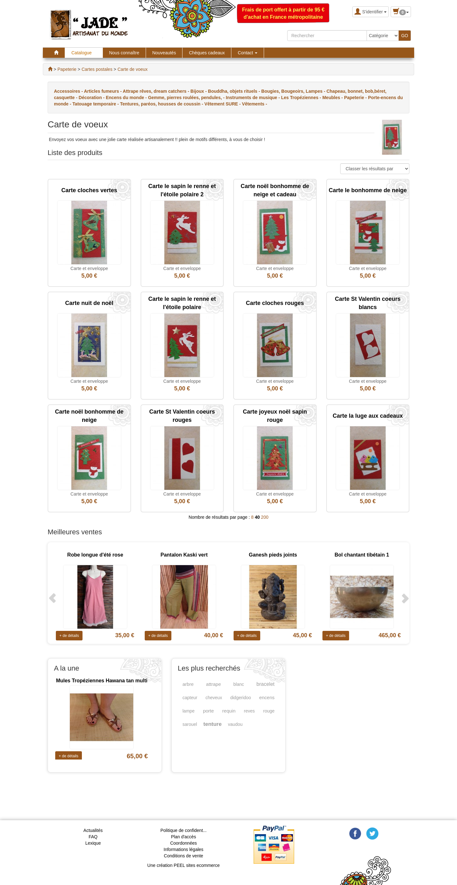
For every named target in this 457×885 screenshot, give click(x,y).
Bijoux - (199, 91)
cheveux (214, 697)
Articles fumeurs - (103, 91)
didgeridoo (240, 697)
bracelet (265, 684)
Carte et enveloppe (89, 268)
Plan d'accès (183, 836)
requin (228, 710)
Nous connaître (124, 52)
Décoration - (92, 97)
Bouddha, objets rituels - (234, 91)
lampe (188, 710)
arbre (188, 684)
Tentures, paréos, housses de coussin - (162, 103)
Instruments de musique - (253, 97)
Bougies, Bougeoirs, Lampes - (293, 91)
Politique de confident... (183, 830)
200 (264, 517)
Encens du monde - (127, 97)
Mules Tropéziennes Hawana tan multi (101, 680)
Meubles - (333, 97)
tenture (212, 724)
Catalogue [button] (83, 52)
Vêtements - (254, 103)
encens (267, 697)
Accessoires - (69, 91)
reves (249, 710)
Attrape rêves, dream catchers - (156, 91)
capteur (189, 697)
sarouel (189, 724)
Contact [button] (247, 52)
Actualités (93, 830)
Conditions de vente (183, 855)
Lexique (93, 843)
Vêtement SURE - (223, 103)
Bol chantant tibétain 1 (361, 554)
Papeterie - (356, 97)
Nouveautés (164, 52)
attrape (213, 684)
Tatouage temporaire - (96, 103)
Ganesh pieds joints (273, 554)
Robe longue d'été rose (95, 554)
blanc (238, 684)
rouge (269, 710)
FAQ (93, 836)
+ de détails (69, 635)
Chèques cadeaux (207, 52)
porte (208, 710)
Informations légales (183, 849)
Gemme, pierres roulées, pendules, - (187, 97)
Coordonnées (183, 843)
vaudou (235, 724)
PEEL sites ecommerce (197, 865)
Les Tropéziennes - (301, 97)
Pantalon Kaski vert (184, 554)
